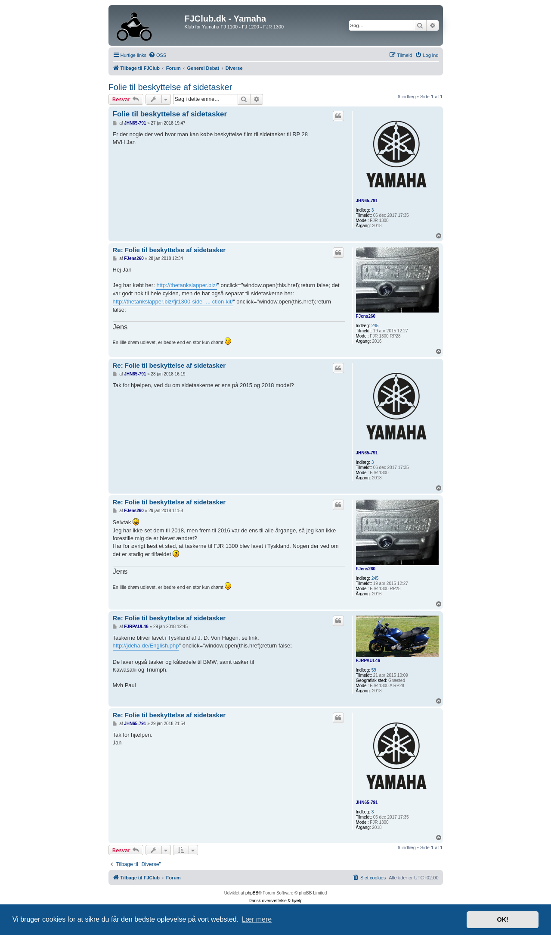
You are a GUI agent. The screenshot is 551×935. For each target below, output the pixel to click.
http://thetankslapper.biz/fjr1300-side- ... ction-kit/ (173, 301)
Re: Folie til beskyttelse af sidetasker (169, 249)
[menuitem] (157, 55)
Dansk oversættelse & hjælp (275, 900)
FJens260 (366, 316)
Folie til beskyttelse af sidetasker (170, 87)
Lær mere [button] (257, 919)
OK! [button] (502, 919)
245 (375, 325)
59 (373, 670)
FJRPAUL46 (368, 660)
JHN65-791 (367, 200)
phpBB (251, 893)
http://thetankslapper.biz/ (186, 285)
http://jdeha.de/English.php (146, 645)
